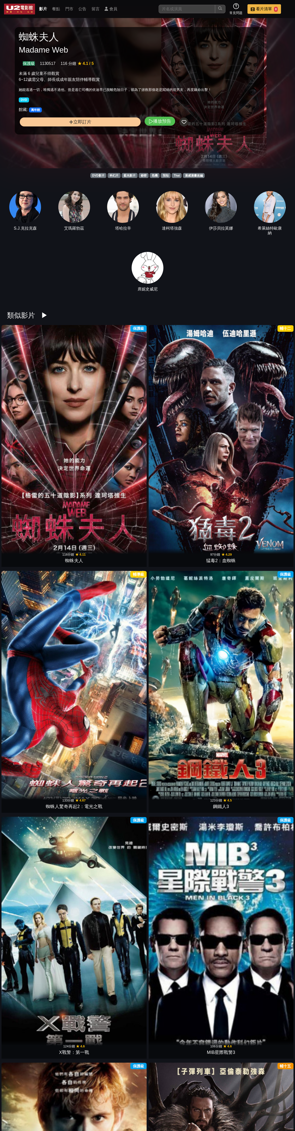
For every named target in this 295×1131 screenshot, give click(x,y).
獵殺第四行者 (27, 478)
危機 (155, 175)
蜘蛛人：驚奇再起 (268, 647)
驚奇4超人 (123, 815)
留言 (96, 9)
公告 (82, 9)
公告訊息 (234, 1101)
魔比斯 (171, 478)
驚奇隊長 (268, 478)
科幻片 (114, 175)
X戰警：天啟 (268, 563)
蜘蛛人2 (172, 815)
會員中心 (210, 1111)
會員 (111, 9)
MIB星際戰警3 (268, 394)
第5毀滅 (123, 1068)
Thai (177, 175)
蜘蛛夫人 (27, 394)
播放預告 (101, 134)
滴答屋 (171, 984)
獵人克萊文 (75, 478)
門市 (69, 9)
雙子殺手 (27, 984)
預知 (166, 175)
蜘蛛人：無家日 (219, 478)
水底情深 (220, 984)
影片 (43, 9)
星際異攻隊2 (171, 563)
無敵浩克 (220, 731)
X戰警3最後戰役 (75, 815)
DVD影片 (98, 175)
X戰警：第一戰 (220, 394)
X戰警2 (268, 815)
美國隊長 (27, 731)
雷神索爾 (75, 731)
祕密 (144, 175)
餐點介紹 (185, 1101)
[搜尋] (187, 9)
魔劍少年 (123, 984)
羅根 (219, 563)
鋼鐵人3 (172, 394)
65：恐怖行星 (27, 899)
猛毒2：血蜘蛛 (75, 394)
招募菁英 (161, 1111)
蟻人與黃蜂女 (27, 563)
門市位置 (210, 1101)
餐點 (56, 9)
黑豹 (123, 563)
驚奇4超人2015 (27, 647)
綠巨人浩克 (219, 815)
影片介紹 (161, 1101)
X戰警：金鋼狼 (172, 731)
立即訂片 (51, 135)
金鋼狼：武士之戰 (220, 647)
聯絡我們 (259, 1101)
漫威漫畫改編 (194, 175)
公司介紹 (185, 1111)
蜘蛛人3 (27, 815)
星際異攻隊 (123, 647)
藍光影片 (130, 175)
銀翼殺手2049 (268, 984)
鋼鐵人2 (123, 731)
